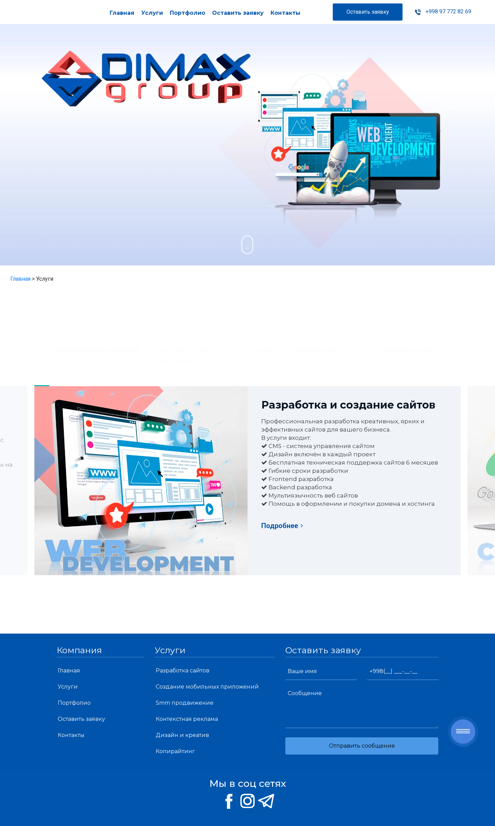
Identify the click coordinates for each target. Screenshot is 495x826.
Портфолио (187, 13)
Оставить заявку (238, 13)
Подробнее (282, 526)
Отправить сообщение (362, 746)
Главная (122, 13)
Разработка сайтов (182, 670)
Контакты (285, 13)
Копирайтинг (175, 751)
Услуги (152, 13)
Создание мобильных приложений (207, 686)
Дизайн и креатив (182, 735)
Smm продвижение (184, 703)
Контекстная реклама (187, 719)
